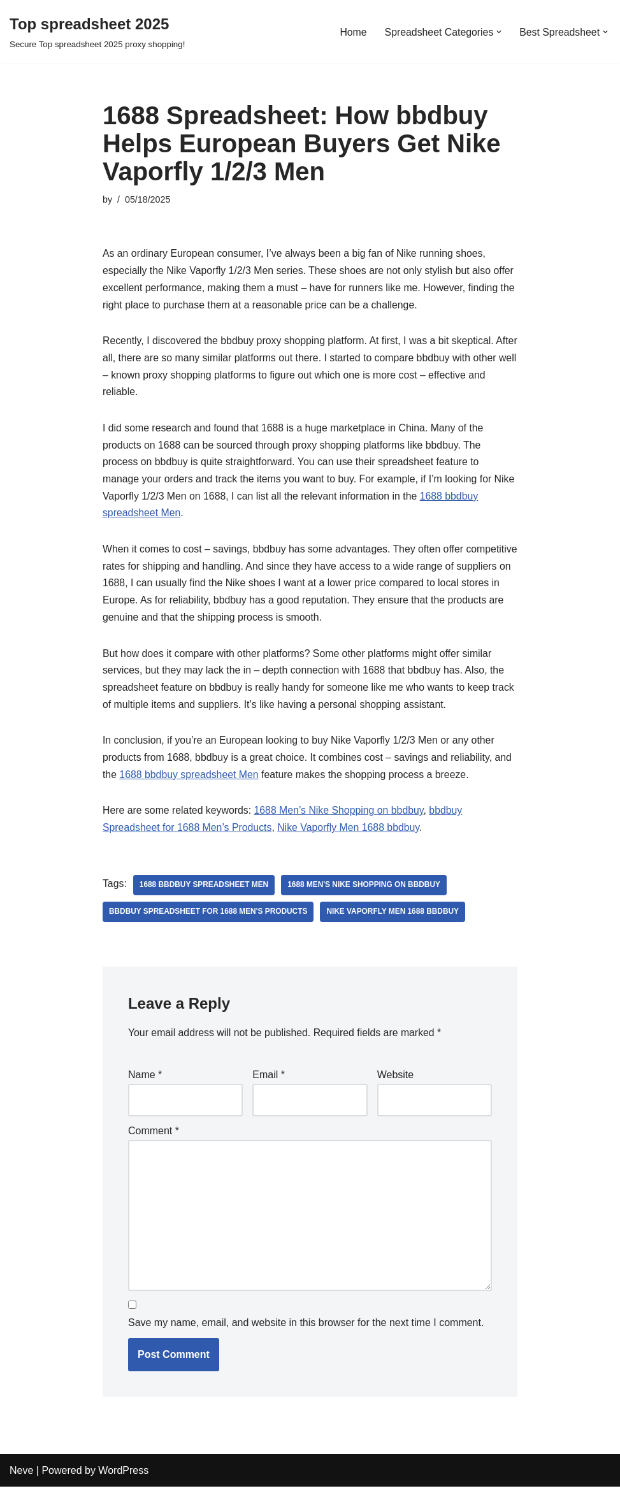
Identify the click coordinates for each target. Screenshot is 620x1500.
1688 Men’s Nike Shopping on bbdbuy (341, 819)
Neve (21, 1483)
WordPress (123, 1483)
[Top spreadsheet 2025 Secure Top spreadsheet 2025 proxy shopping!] (97, 31)
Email (268, 1084)
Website (395, 1084)
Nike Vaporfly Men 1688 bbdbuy (350, 837)
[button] (498, 31)
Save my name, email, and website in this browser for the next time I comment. (306, 1336)
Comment (153, 1141)
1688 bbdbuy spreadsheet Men (190, 783)
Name (145, 1084)
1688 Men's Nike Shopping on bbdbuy (366, 894)
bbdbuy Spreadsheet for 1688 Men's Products (209, 920)
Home (351, 31)
